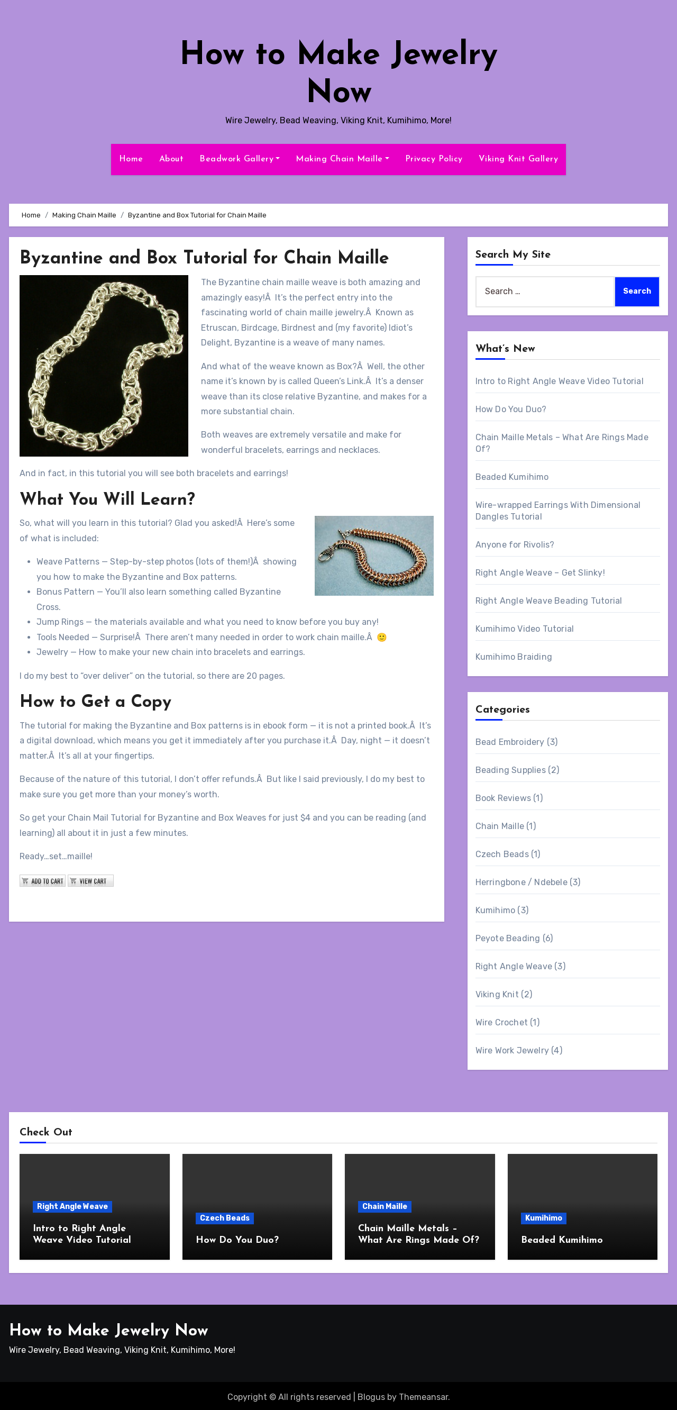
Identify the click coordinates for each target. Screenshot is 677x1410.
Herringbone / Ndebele (521, 882)
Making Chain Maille (342, 159)
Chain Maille (499, 826)
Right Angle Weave (513, 966)
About (171, 159)
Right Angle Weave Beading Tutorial (549, 601)
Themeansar (423, 1394)
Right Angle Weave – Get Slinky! (540, 573)
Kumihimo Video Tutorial (524, 629)
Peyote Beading (508, 938)
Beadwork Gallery (239, 159)
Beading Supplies (510, 770)
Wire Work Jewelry (512, 1050)
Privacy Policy (434, 159)
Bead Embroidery (510, 742)
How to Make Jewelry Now (108, 1329)
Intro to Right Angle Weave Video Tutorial (559, 381)
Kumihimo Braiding (513, 657)
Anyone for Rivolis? (515, 545)
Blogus (371, 1394)
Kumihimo (495, 910)
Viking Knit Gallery (519, 159)
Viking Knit (497, 994)
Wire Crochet (501, 1022)
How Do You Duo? (511, 409)
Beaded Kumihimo (512, 477)
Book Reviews (503, 798)
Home (131, 159)
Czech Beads (502, 854)
